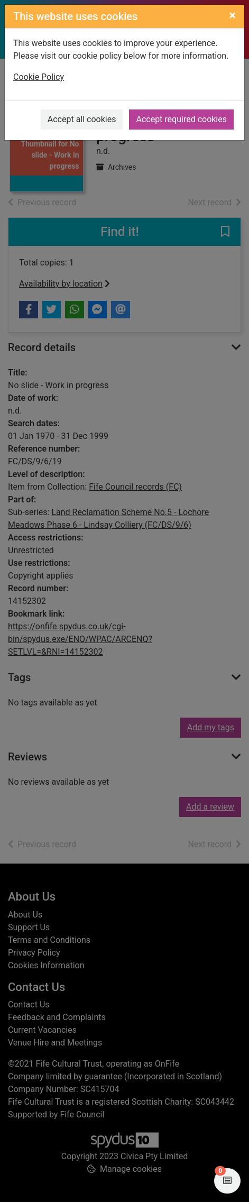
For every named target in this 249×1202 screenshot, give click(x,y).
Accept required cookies (181, 119)
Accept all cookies (82, 119)
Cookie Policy (38, 77)
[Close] (232, 15)
